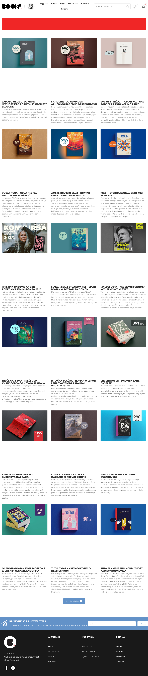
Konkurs (52, 662)
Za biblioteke (88, 652)
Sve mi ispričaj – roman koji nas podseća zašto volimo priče (122, 103)
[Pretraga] (112, 6)
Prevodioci (121, 657)
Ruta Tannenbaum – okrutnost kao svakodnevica (121, 570)
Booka (119, 647)
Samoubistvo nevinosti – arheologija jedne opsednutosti (74, 103)
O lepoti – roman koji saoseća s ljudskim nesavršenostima (23, 570)
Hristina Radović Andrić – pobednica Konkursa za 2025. (22, 288)
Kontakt (120, 652)
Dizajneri (120, 662)
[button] (74, 601)
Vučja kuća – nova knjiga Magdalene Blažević (19, 194)
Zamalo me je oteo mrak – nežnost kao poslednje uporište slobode (24, 104)
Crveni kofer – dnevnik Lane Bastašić (120, 382)
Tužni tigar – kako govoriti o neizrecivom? (71, 570)
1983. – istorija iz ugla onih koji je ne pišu (122, 194)
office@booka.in (12, 660)
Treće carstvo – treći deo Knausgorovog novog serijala (23, 382)
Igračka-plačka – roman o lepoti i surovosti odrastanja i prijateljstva (73, 383)
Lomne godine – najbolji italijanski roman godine (68, 476)
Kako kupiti (87, 647)
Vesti (50, 647)
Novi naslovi (54, 652)
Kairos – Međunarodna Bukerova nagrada (17, 476)
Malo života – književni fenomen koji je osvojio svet (123, 288)
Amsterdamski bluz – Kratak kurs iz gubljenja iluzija (70, 194)
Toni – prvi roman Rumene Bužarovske (118, 476)
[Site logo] (12, 6)
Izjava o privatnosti (91, 657)
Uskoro (51, 657)
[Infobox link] (30, 6)
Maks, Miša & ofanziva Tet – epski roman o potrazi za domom (73, 288)
